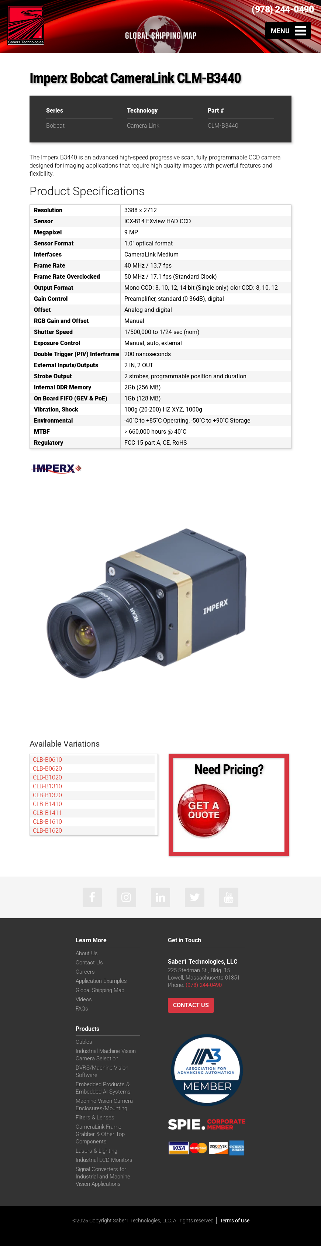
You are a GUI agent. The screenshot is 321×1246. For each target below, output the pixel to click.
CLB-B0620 (47, 768)
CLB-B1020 (47, 777)
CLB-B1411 (47, 812)
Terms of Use (234, 1221)
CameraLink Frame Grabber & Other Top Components (100, 1135)
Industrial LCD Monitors (104, 1160)
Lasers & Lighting (96, 1151)
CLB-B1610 (47, 821)
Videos (84, 1000)
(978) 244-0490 (283, 9)
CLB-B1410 (47, 804)
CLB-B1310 (47, 786)
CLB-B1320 (47, 795)
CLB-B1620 (47, 830)
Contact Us (89, 963)
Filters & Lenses (95, 1118)
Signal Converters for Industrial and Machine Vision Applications (103, 1177)
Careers (85, 972)
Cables (84, 1042)
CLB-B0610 (47, 759)
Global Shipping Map (100, 991)
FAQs (82, 1009)
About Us (87, 954)
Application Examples (101, 981)
